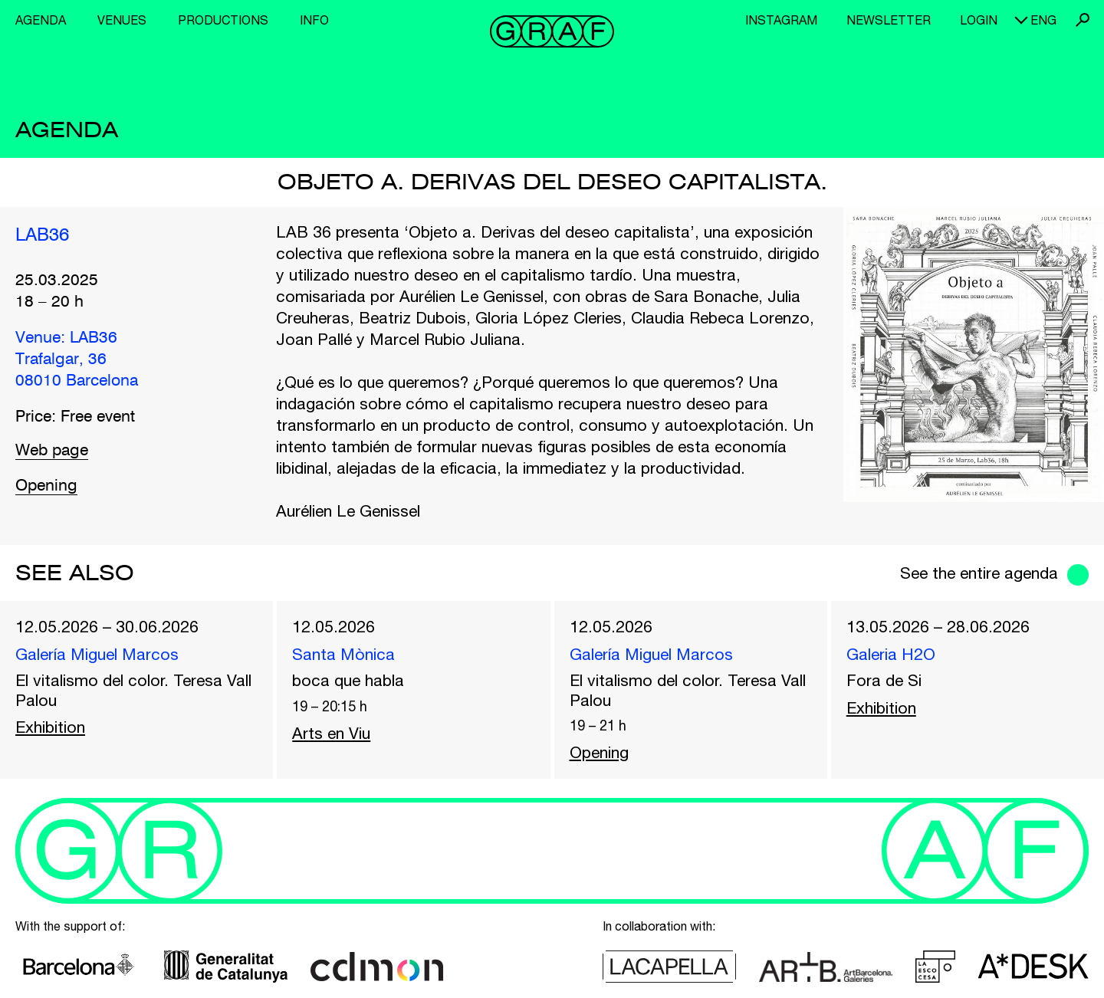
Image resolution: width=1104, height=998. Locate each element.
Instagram (781, 20)
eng (1043, 20)
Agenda (40, 20)
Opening (46, 486)
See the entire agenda (979, 572)
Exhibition (50, 726)
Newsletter (888, 20)
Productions (223, 20)
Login (978, 20)
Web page (51, 451)
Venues (121, 20)
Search (1082, 19)
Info (314, 20)
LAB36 (42, 236)
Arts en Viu (331, 733)
